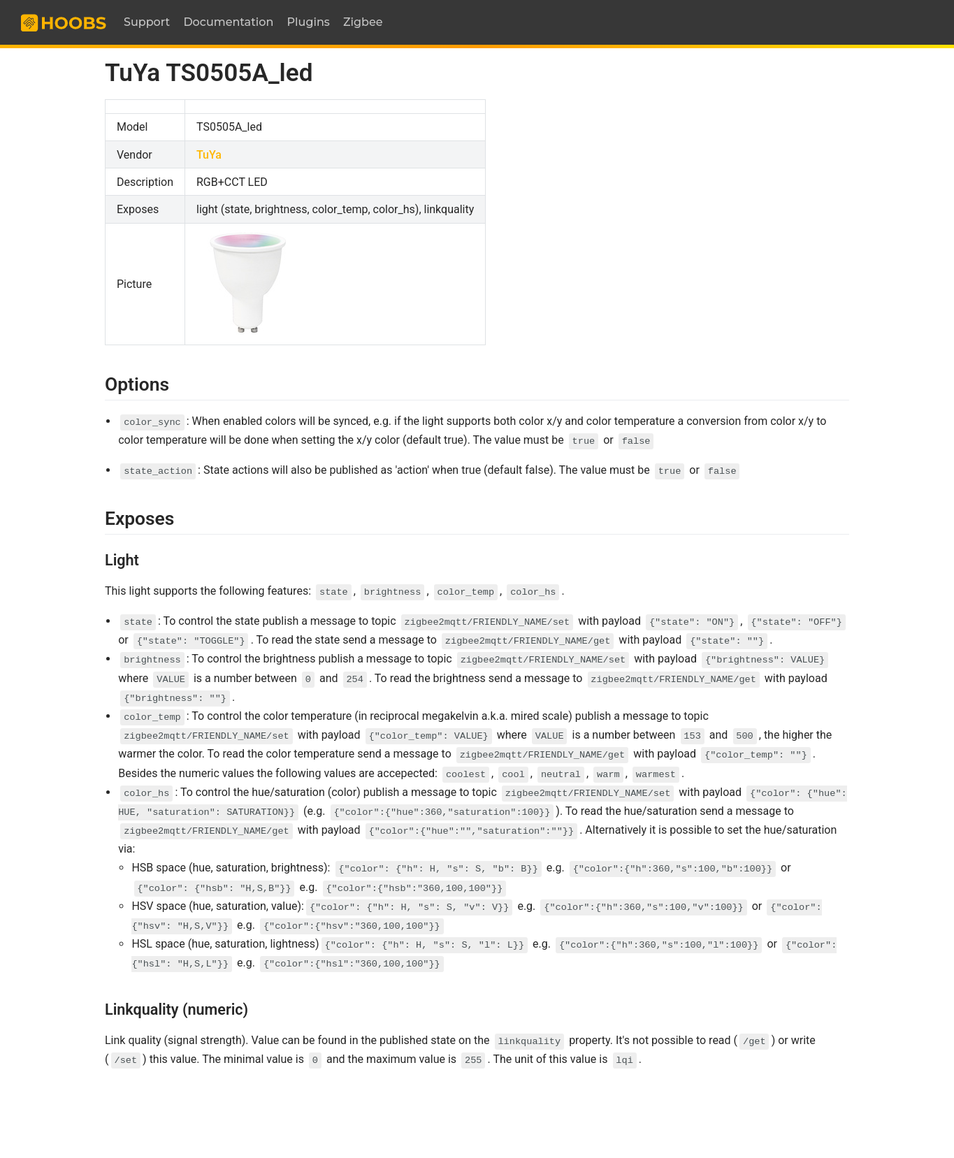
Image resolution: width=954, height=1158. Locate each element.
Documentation (228, 22)
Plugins (308, 22)
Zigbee (363, 22)
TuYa (209, 154)
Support (147, 22)
